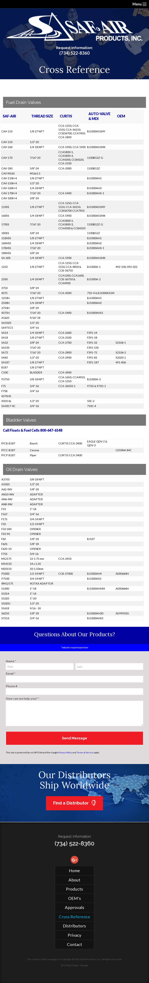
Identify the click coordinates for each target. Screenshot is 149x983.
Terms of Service (85, 752)
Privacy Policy (65, 752)
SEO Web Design (69, 965)
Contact (74, 944)
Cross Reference (74, 916)
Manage (84, 965)
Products (74, 889)
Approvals (74, 907)
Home (74, 870)
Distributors (74, 925)
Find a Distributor (74, 802)
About (74, 879)
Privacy (74, 935)
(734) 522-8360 (74, 53)
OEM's (74, 898)
